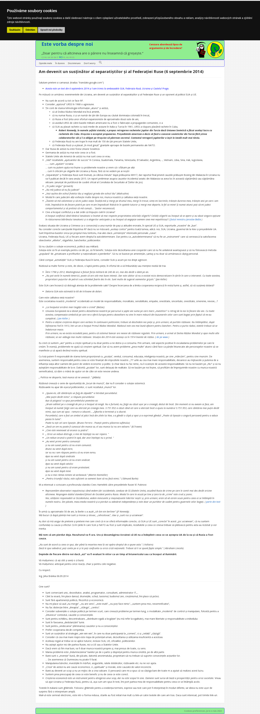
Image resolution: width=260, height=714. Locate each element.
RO (61, 57)
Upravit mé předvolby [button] (51, 30)
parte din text (213, 501)
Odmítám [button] (30, 30)
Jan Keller (63, 318)
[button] (100, 63)
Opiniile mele (45, 63)
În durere (60, 63)
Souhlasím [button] (14, 30)
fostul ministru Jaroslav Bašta (185, 219)
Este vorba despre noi (67, 44)
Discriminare (74, 63)
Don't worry (90, 63)
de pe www (162, 337)
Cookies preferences (194, 710)
